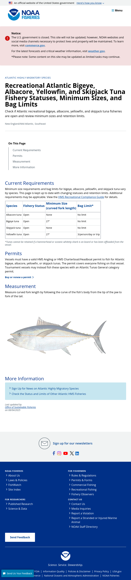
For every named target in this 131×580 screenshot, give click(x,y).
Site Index (14, 489)
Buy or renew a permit (18, 277)
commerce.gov (35, 45)
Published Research (20, 504)
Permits (17, 155)
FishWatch (14, 485)
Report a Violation (82, 513)
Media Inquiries (81, 508)
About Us (14, 475)
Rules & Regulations (83, 475)
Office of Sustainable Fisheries (20, 407)
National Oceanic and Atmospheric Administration (71, 575)
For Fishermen (77, 471)
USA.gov (117, 571)
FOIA (37, 571)
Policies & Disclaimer (79, 571)
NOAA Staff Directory (84, 527)
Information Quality (54, 571)
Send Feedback (20, 537)
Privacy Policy (101, 571)
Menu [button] (117, 10)
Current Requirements (27, 150)
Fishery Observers (82, 494)
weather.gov (96, 51)
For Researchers (15, 499)
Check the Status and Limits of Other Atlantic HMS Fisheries (49, 394)
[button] (17, 573)
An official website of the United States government (55, 3)
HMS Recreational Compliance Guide (81, 197)
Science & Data (17, 508)
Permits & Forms (81, 480)
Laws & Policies (17, 480)
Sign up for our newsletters (72, 443)
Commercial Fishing (83, 485)
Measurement (21, 161)
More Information (24, 167)
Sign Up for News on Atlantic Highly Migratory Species (45, 388)
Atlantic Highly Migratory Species (28, 77)
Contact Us (75, 499)
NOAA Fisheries (14, 471)
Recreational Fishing (84, 489)
